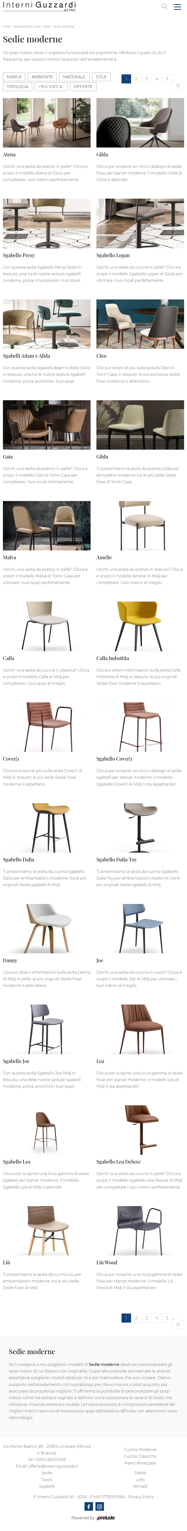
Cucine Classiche (140, 1456)
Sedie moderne (64, 26)
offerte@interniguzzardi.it (53, 1466)
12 (178, 85)
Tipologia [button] (17, 86)
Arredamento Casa (27, 26)
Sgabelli (47, 1486)
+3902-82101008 (49, 1459)
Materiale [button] (74, 77)
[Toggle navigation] (177, 6)
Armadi (140, 1486)
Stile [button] (101, 77)
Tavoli (46, 1479)
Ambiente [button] (42, 77)
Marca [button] (14, 77)
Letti (140, 1479)
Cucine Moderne (140, 1449)
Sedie (47, 26)
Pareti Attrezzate (140, 1463)
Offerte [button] (83, 86)
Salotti (140, 1473)
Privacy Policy (141, 1497)
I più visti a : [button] (51, 86)
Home (7, 26)
